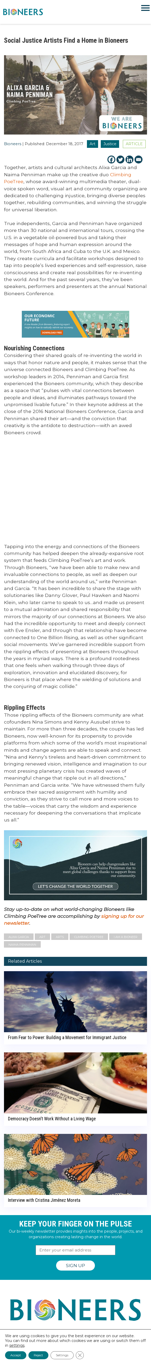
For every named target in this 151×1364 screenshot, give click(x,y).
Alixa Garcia (19, 937)
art (42, 937)
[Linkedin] (129, 159)
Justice (109, 143)
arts (60, 937)
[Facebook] (111, 159)
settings (16, 1345)
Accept (15, 1355)
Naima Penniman (22, 944)
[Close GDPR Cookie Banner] (80, 1355)
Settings (62, 1355)
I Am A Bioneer (125, 937)
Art (92, 143)
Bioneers (12, 143)
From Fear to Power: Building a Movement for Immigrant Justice (67, 1037)
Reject (38, 1355)
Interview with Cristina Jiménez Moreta (44, 1200)
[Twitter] (120, 159)
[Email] (138, 159)
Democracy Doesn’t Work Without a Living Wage (52, 1118)
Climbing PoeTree (88, 937)
